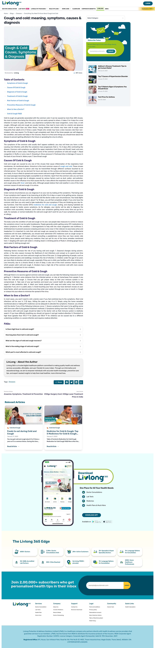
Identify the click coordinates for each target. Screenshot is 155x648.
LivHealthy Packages (39, 9)
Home (6, 13)
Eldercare (76, 9)
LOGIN (148, 3)
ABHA (107, 9)
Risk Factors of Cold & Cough (18, 101)
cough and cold (66, 166)
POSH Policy (92, 620)
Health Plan (38, 612)
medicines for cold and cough (45, 205)
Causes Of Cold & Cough (16, 87)
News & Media (57, 612)
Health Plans (54, 9)
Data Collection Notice (95, 615)
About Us (55, 607)
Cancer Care (110, 607)
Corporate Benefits (89, 9)
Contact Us (74, 607)
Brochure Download (76, 609)
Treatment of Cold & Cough (17, 96)
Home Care (66, 9)
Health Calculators (130, 607)
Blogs (12, 13)
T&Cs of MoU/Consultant (96, 618)
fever (23, 183)
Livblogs (100, 8)
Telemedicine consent (95, 612)
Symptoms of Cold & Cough (17, 83)
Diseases (19, 13)
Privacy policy (93, 609)
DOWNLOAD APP (91, 515)
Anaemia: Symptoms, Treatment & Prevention (23, 394)
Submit (110, 51)
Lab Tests (23, 9)
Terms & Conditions (94, 607)
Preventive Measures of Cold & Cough (21, 105)
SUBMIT (125, 585)
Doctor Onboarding (58, 615)
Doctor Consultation (9, 9)
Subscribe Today (94, 40)
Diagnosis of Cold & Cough (17, 92)
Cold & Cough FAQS (14, 114)
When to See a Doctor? (15, 109)
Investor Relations (58, 609)
